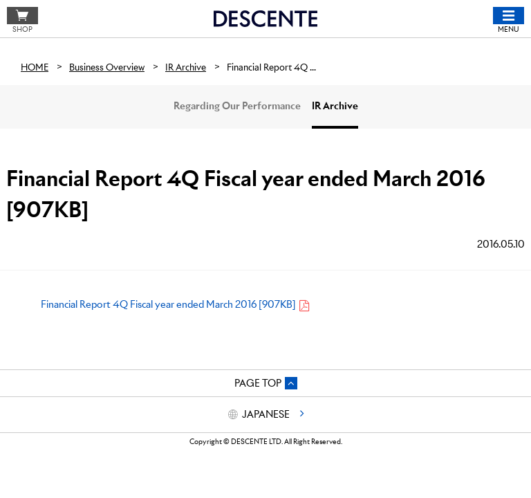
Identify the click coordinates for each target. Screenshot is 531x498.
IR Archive (335, 106)
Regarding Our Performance (237, 106)
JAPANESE (266, 414)
